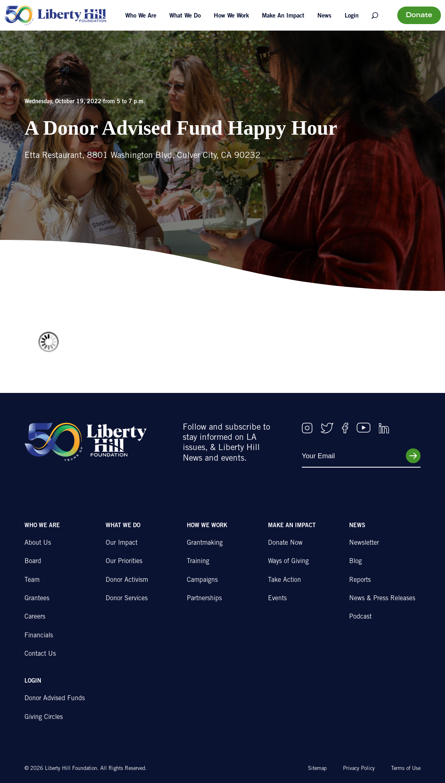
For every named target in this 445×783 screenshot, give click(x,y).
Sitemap (317, 769)
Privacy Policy (359, 769)
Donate (419, 15)
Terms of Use (406, 769)
